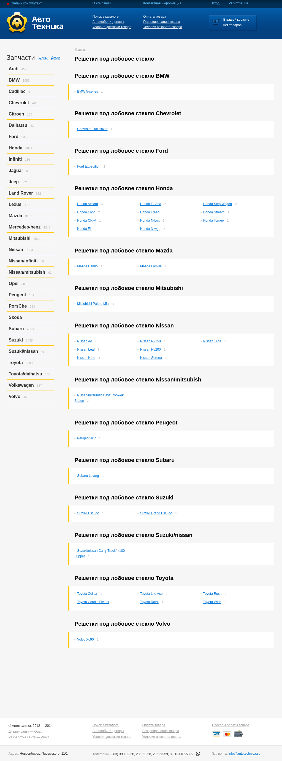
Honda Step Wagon (217, 204)
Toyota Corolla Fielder (93, 602)
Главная (80, 49)
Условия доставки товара (112, 27)
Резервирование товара (161, 22)
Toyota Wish (212, 602)
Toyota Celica (87, 594)
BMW (14, 80)
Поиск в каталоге (106, 16)
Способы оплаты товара (231, 725)
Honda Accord (87, 204)
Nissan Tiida (212, 341)
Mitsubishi (20, 238)
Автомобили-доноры (108, 22)
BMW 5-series (87, 91)
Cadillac (17, 91)
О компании (102, 3)
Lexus (15, 204)
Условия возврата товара (162, 27)
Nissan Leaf (85, 349)
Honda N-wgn (150, 229)
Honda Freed (149, 212)
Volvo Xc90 (85, 639)
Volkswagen (21, 385)
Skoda (15, 317)
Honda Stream (213, 212)
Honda (16, 148)
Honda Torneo (213, 220)
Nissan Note (86, 358)
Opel (14, 283)
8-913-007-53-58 (185, 754)
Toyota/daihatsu (25, 374)
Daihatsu (18, 125)
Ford (14, 136)
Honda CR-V (86, 220)
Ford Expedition (88, 166)
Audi (14, 68)
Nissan (16, 249)
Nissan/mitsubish (27, 272)
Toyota (16, 362)
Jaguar (16, 170)
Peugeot (17, 294)
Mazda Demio (87, 266)
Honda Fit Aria (150, 204)
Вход (215, 3)
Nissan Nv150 (150, 341)
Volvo (14, 396)
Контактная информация (162, 3)
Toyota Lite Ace (151, 594)
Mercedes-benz (25, 227)
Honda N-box (150, 220)
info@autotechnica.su (245, 753)
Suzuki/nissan (23, 351)
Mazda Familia (151, 266)
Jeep (14, 181)
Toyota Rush (212, 594)
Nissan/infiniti (23, 261)
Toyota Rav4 (149, 602)
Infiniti (15, 159)
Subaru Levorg (88, 476)
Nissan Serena (151, 358)
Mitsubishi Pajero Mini (93, 304)
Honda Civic (86, 212)
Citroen (16, 114)
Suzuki (16, 340)
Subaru (16, 328)
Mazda (15, 215)
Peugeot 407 (86, 438)
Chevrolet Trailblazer (92, 129)
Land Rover (21, 193)
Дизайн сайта (19, 731)
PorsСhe (18, 306)
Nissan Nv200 (150, 349)
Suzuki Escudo (88, 513)
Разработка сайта (22, 737)
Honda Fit (84, 229)
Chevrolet (19, 102)
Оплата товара (154, 16)
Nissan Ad (84, 341)
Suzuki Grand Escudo (156, 513)
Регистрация (238, 3)
